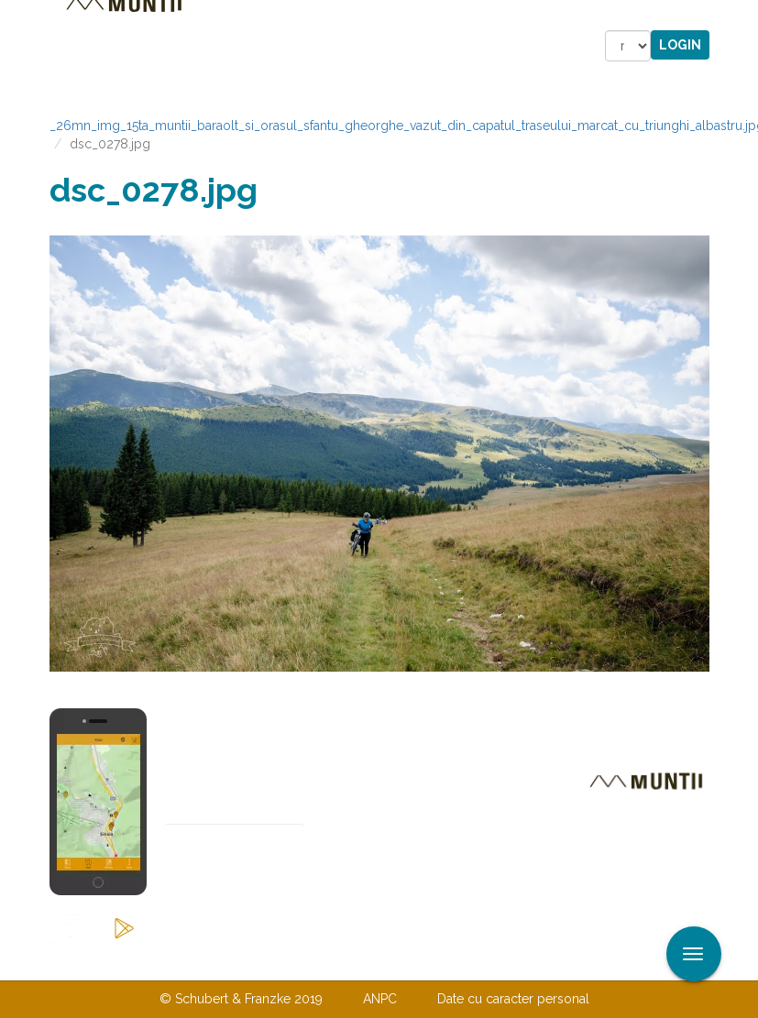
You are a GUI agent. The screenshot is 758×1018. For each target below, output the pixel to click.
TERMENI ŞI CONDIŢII (487, 961)
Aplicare (744, 16)
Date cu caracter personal (513, 998)
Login (680, 45)
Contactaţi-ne (239, 961)
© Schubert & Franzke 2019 (241, 998)
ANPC (380, 998)
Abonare (224, 884)
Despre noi (351, 961)
